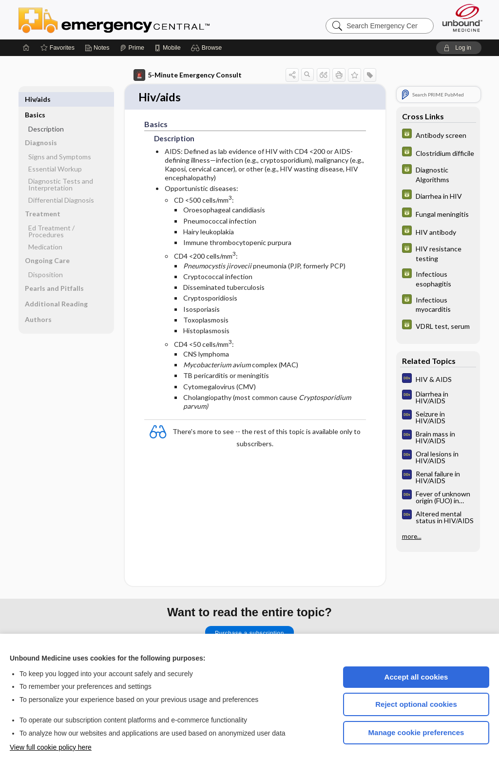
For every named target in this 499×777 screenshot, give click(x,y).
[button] (208, 47)
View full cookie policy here (51, 747)
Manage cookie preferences (416, 732)
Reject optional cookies (416, 704)
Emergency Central (139, 19)
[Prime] (132, 47)
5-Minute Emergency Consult (188, 75)
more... (412, 536)
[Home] (26, 47)
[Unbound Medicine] (462, 17)
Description (46, 113)
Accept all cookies (416, 677)
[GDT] (438, 135)
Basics (35, 99)
